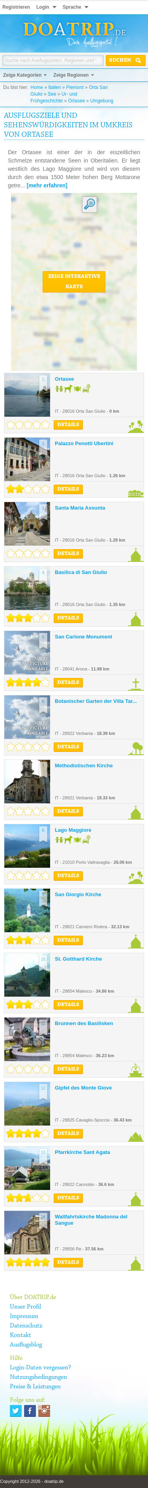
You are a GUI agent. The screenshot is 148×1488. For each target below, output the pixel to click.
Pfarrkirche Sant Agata (82, 1152)
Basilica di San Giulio (81, 572)
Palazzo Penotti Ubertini (84, 443)
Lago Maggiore (73, 830)
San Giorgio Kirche (78, 894)
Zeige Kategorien (22, 75)
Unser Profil (25, 1307)
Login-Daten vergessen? (40, 1368)
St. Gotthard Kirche (78, 959)
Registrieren (16, 7)
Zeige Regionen (70, 75)
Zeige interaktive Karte (74, 282)
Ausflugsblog (26, 1345)
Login (42, 7)
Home (36, 87)
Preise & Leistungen (35, 1387)
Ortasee (76, 101)
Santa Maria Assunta (80, 508)
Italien (54, 87)
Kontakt (20, 1335)
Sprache (72, 7)
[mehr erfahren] (46, 185)
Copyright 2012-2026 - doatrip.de (32, 1481)
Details (68, 425)
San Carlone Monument (83, 637)
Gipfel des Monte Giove (83, 1088)
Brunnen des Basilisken (84, 1023)
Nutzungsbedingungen (38, 1377)
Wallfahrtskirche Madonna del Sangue (91, 1220)
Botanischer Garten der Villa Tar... (96, 701)
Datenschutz (26, 1326)
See (52, 94)
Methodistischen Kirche (84, 766)
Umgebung (101, 101)
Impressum (24, 1316)
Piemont (75, 87)
